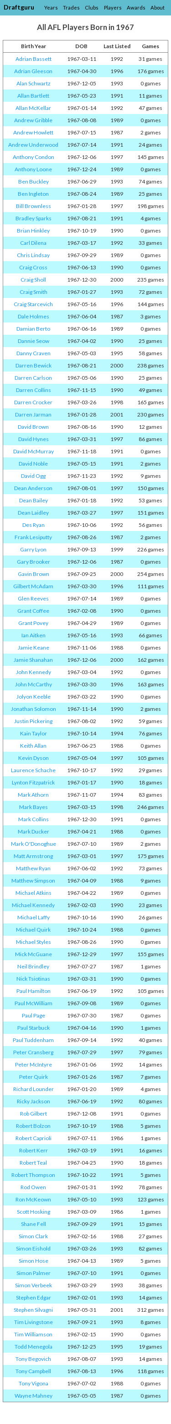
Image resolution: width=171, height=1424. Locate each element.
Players (113, 7)
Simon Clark (33, 1236)
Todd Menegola (33, 1346)
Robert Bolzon (33, 1125)
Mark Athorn (33, 794)
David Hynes (33, 439)
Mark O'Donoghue (33, 843)
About (157, 7)
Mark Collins (33, 819)
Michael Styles (33, 941)
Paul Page (33, 1015)
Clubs (91, 7)
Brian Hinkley (33, 230)
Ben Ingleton (33, 193)
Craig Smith (33, 291)
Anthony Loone (33, 169)
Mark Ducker (33, 831)
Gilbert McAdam (33, 586)
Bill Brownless (33, 206)
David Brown (33, 426)
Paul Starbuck (33, 1027)
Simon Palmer (33, 1273)
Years (51, 7)
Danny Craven (33, 353)
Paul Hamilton (33, 990)
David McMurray (33, 451)
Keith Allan (33, 745)
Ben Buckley (33, 181)
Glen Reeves (33, 598)
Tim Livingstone (33, 1322)
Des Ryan (33, 524)
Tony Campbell (33, 1371)
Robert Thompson (33, 1174)
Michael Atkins (34, 892)
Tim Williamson (33, 1334)
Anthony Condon (33, 157)
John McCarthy (33, 684)
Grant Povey (33, 623)
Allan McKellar (33, 107)
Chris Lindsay (33, 255)
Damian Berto (33, 328)
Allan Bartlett (33, 95)
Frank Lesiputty (33, 537)
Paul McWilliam (33, 1003)
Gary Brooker (33, 561)
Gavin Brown (33, 574)
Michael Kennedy (33, 905)
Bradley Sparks (34, 218)
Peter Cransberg (33, 1052)
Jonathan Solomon (33, 708)
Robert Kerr (33, 1150)
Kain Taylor (33, 733)
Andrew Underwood (33, 144)
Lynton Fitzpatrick (33, 782)
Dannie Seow (33, 340)
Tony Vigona (33, 1383)
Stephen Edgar (33, 1297)
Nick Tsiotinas (33, 978)
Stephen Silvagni (33, 1309)
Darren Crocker (33, 402)
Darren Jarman (33, 414)
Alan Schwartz (33, 83)
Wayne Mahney (33, 1395)
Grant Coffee (33, 610)
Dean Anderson (33, 488)
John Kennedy (33, 672)
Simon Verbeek (33, 1285)
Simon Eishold (33, 1248)
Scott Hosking (33, 1211)
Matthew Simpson (33, 880)
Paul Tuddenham (33, 1040)
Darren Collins (33, 390)
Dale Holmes (33, 316)
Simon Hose (33, 1260)
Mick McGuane (33, 954)
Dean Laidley (33, 512)
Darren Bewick (34, 365)
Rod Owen (33, 1187)
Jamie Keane (33, 647)
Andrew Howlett (33, 132)
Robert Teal (33, 1162)
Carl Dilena (33, 242)
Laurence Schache (33, 770)
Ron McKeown (33, 1199)
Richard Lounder (33, 1089)
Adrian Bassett (34, 58)
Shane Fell (33, 1224)
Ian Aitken (33, 635)
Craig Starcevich (33, 304)
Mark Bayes (33, 807)
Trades (71, 7)
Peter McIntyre (33, 1064)
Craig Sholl (33, 279)
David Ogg (33, 475)
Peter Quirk (33, 1076)
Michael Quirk (33, 929)
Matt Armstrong (33, 856)
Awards (136, 7)
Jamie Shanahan (33, 659)
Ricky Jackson (33, 1101)
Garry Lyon (33, 549)
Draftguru (19, 7)
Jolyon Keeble (33, 696)
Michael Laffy (33, 917)
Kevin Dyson (33, 757)
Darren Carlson (33, 377)
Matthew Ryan (33, 868)
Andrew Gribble (33, 120)
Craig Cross (33, 267)
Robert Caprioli (34, 1138)
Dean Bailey (33, 500)
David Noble (33, 463)
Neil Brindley (33, 966)
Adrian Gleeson (33, 71)
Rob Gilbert (33, 1113)
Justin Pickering (33, 721)
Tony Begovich (33, 1358)
